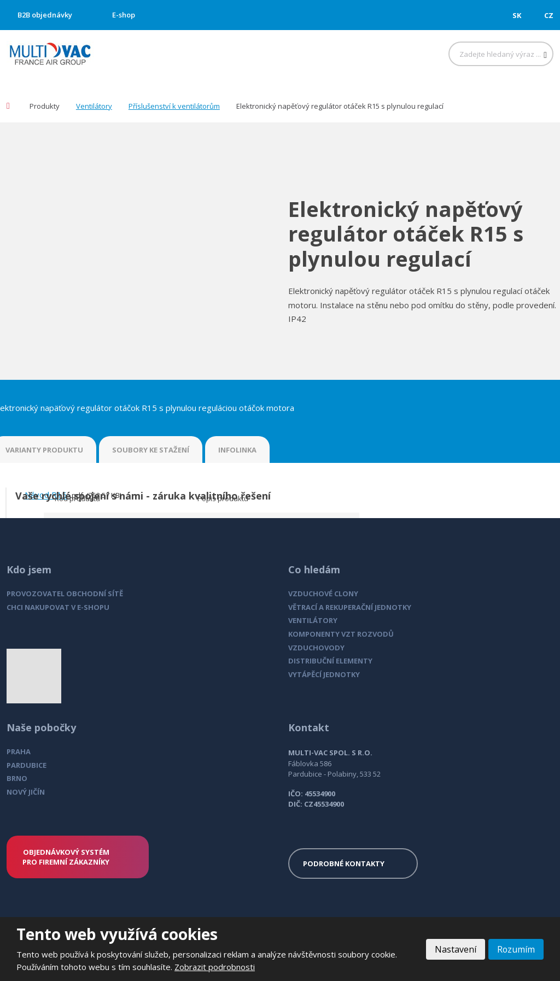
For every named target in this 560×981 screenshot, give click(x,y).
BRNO (17, 778)
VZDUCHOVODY (316, 648)
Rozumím (516, 949)
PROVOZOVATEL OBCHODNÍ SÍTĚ (65, 593)
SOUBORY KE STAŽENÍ (150, 450)
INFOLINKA (237, 450)
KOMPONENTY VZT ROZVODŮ (341, 634)
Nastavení (455, 949)
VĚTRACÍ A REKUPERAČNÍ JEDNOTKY (349, 607)
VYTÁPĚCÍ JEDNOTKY (324, 674)
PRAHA (19, 751)
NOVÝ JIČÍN (26, 792)
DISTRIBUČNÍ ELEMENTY (330, 661)
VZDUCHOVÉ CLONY (323, 593)
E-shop (123, 15)
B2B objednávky (45, 15)
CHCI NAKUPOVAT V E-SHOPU (58, 607)
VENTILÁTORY (312, 620)
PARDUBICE (26, 765)
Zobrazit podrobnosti (214, 966)
